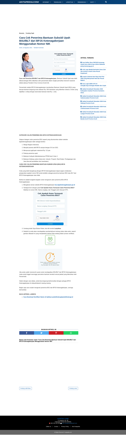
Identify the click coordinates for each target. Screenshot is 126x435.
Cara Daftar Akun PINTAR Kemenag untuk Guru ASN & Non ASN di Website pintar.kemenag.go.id (92, 64)
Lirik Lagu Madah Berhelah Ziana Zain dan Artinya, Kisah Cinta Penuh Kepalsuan (93, 71)
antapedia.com (29, 2)
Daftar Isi (48, 427)
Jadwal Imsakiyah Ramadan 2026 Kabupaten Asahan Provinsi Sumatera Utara (92, 90)
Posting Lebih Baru (25, 388)
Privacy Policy (65, 427)
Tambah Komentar (39, 48)
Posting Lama (73, 388)
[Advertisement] (63, 18)
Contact (56, 427)
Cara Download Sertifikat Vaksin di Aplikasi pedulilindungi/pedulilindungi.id (48, 297)
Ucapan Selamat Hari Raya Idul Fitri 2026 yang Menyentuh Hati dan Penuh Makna (92, 78)
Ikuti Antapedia (76, 427)
